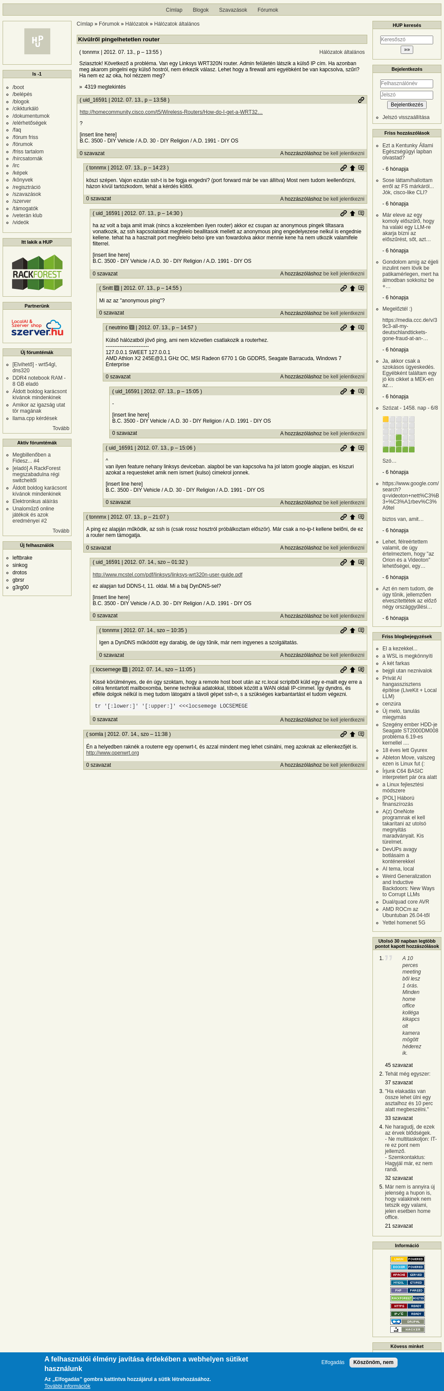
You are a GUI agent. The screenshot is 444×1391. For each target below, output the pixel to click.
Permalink (361, 100)
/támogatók (25, 208)
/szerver (22, 201)
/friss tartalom (28, 152)
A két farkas (396, 663)
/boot (18, 87)
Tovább (60, 428)
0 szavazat (92, 153)
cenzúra (391, 704)
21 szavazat (399, 1226)
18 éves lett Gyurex (404, 750)
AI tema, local (398, 869)
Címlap (174, 10)
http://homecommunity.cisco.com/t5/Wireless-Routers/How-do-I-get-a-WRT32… (171, 112)
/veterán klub (27, 215)
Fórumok (268, 10)
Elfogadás (332, 1362)
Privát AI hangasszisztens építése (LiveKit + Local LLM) (409, 687)
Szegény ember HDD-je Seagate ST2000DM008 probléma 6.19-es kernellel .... (410, 734)
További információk (67, 1386)
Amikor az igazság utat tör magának (39, 408)
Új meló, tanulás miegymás (401, 714)
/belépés (22, 94)
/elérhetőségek (30, 123)
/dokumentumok (31, 116)
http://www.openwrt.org (112, 753)
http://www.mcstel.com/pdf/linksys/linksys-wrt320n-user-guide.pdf (167, 575)
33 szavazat (399, 1118)
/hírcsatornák (27, 159)
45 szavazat (399, 1065)
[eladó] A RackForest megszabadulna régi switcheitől (37, 474)
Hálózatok (136, 24)
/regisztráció (27, 187)
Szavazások (233, 10)
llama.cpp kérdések (35, 418)
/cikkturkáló (26, 109)
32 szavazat (399, 1178)
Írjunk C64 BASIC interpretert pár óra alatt (409, 774)
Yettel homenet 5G (403, 923)
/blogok (21, 102)
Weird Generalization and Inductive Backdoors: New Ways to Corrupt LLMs (408, 885)
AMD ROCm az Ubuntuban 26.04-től (406, 912)
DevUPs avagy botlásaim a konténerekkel (399, 855)
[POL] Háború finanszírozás (398, 801)
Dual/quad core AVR (405, 902)
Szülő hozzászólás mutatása (361, 168)
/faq (17, 130)
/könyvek (23, 180)
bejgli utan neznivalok (407, 671)
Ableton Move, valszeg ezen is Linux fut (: (408, 761)
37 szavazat (399, 1083)
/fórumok (23, 144)
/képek (20, 173)
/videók (21, 222)
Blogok (201, 10)
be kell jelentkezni (344, 153)
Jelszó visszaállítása (406, 117)
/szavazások (27, 194)
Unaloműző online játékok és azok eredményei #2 (33, 515)
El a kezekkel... (400, 649)
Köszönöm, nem (373, 1362)
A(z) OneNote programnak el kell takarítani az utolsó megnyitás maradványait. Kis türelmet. (404, 826)
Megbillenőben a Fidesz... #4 (32, 458)
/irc (16, 165)
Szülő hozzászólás (352, 168)
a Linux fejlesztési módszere (403, 788)
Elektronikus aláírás (35, 501)
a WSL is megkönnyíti (407, 656)
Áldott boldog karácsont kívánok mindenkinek (40, 394)
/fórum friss (25, 137)
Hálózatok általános (177, 24)
